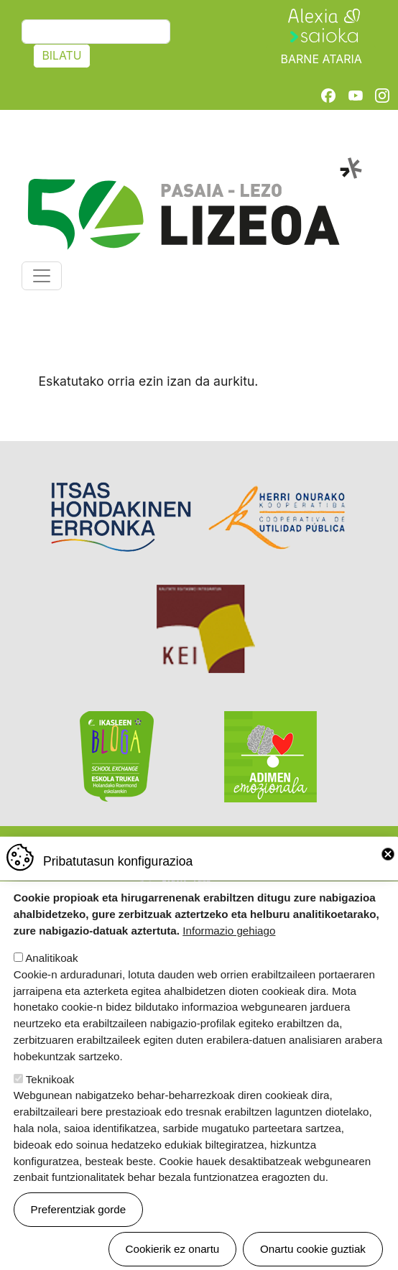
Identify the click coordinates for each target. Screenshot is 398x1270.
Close (388, 872)
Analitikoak (51, 976)
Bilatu (61, 55)
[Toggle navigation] (42, 275)
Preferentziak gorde (78, 1227)
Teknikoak (50, 1097)
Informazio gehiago (228, 948)
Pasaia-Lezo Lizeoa (194, 165)
